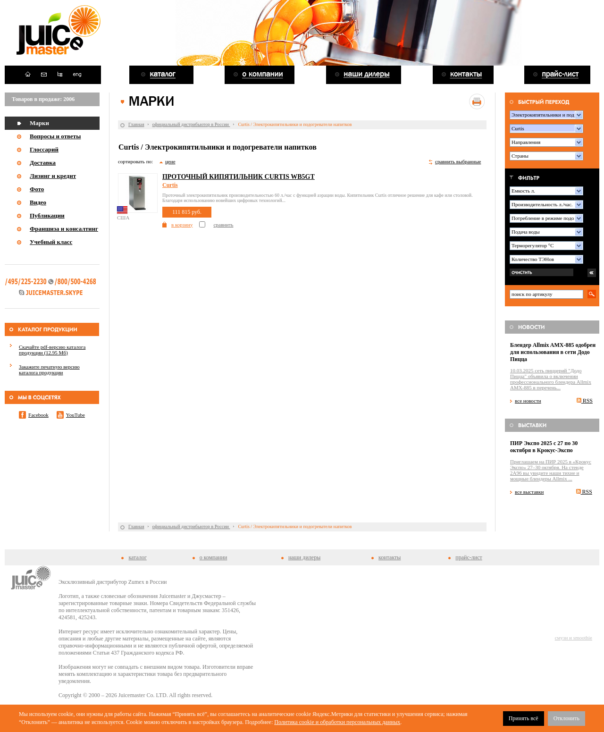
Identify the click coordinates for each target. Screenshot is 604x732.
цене (170, 161)
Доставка (43, 162)
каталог (137, 557)
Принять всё (523, 718)
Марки (39, 122)
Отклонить (566, 718)
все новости (528, 401)
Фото (37, 189)
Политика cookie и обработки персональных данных (337, 722)
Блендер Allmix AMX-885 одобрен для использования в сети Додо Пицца (553, 352)
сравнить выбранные (458, 161)
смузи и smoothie (573, 637)
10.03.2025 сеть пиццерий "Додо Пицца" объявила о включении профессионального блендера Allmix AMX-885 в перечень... (550, 379)
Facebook (38, 415)
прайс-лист (468, 557)
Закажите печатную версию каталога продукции (49, 369)
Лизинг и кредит (53, 175)
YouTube (75, 415)
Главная (136, 124)
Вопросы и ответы (55, 136)
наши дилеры (304, 557)
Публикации (47, 215)
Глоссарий (44, 149)
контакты (389, 557)
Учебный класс (51, 241)
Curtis (170, 185)
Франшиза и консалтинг (64, 228)
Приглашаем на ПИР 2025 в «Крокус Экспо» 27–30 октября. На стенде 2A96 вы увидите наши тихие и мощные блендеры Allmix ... (550, 470)
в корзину (182, 224)
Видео (38, 202)
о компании (213, 557)
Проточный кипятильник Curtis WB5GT (238, 176)
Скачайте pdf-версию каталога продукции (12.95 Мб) (52, 349)
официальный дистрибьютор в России (191, 124)
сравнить (223, 224)
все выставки (529, 492)
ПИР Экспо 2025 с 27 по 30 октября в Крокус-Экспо (544, 447)
